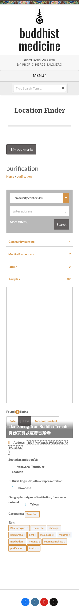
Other (39, 266)
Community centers (39, 241)
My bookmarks (21, 149)
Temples (39, 279)
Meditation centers (39, 254)
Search (62, 224)
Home (10, 176)
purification (24, 176)
